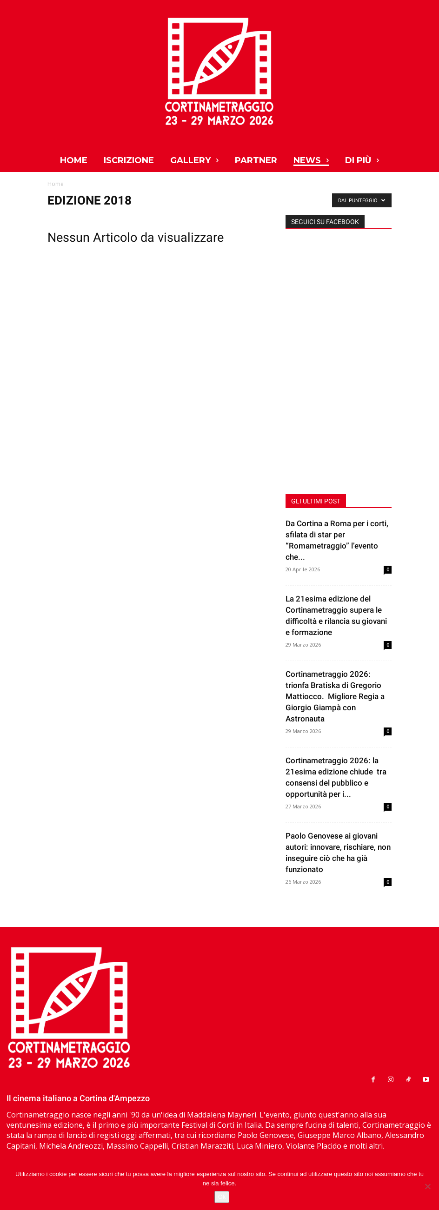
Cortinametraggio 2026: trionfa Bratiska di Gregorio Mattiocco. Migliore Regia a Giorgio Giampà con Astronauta (335, 696)
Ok (222, 1196)
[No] (427, 1186)
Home (55, 184)
